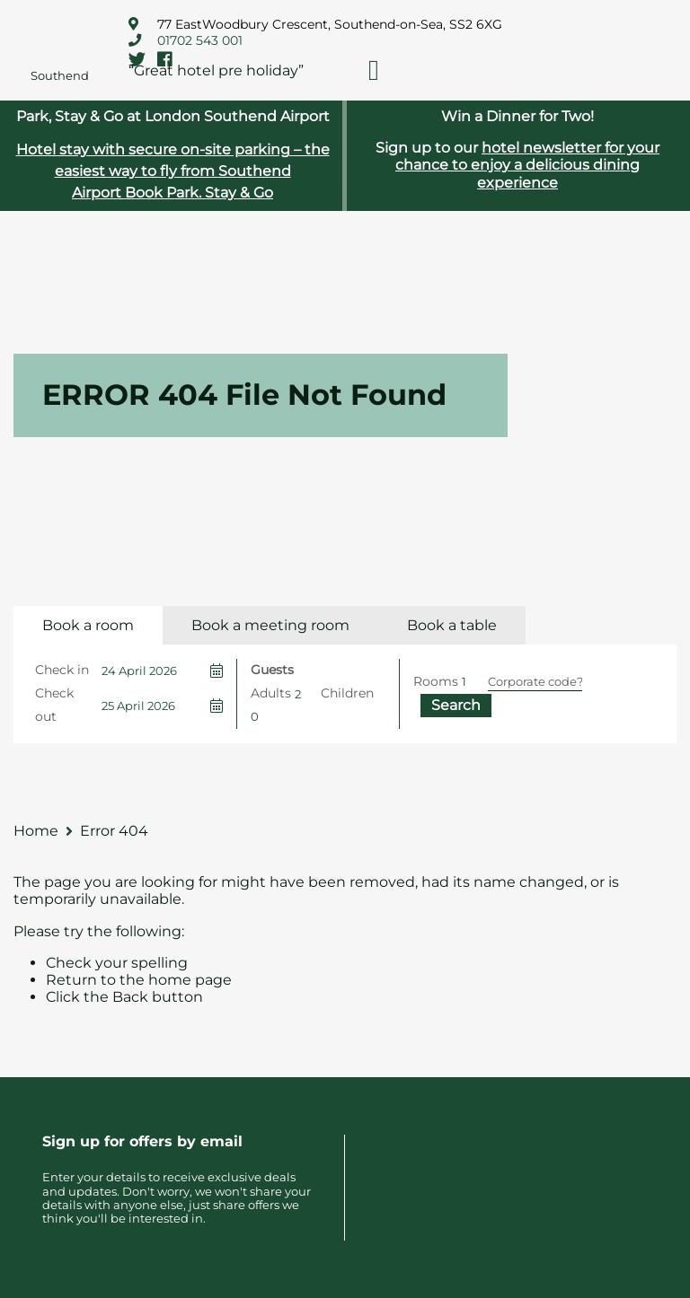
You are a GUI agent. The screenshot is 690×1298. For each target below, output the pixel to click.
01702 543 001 (200, 40)
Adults (271, 693)
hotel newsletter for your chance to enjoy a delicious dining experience (527, 164)
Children (347, 693)
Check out (54, 704)
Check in (62, 670)
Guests (272, 670)
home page (190, 979)
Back (130, 996)
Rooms (435, 681)
